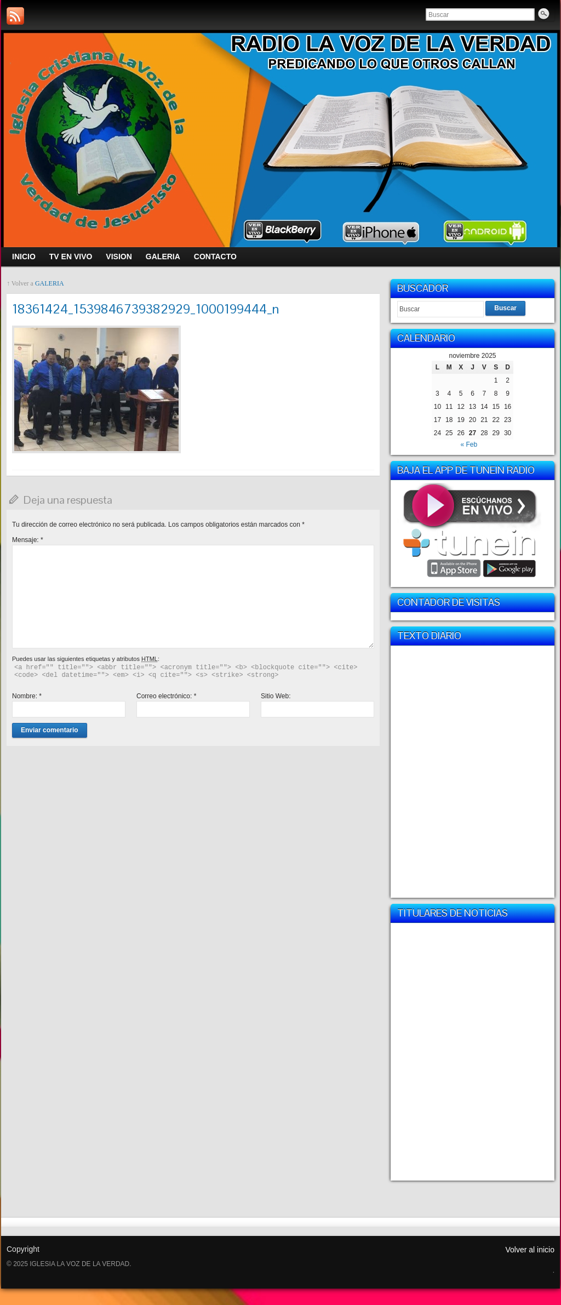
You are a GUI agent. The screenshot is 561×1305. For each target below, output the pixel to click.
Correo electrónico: (166, 696)
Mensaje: (27, 540)
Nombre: (27, 696)
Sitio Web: (275, 696)
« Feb (468, 444)
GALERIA (49, 283)
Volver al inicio (530, 1249)
